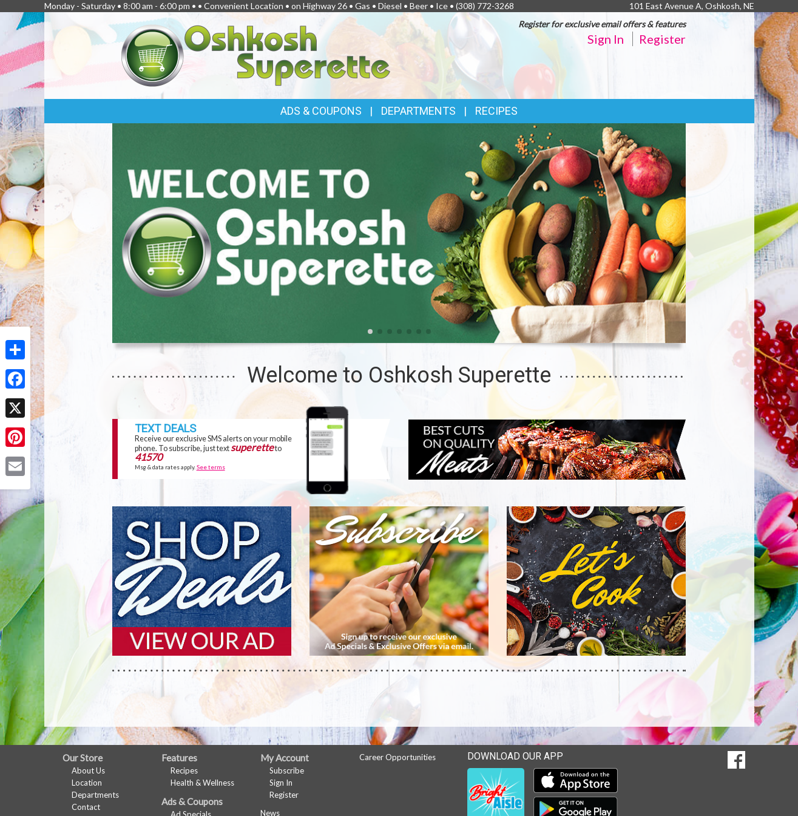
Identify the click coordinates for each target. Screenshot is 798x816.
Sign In (605, 39)
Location (87, 782)
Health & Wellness (202, 782)
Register (662, 39)
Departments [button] (418, 110)
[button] (370, 331)
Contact (86, 807)
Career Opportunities (397, 757)
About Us (88, 770)
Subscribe (286, 770)
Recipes (496, 110)
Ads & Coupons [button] (321, 110)
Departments (95, 795)
